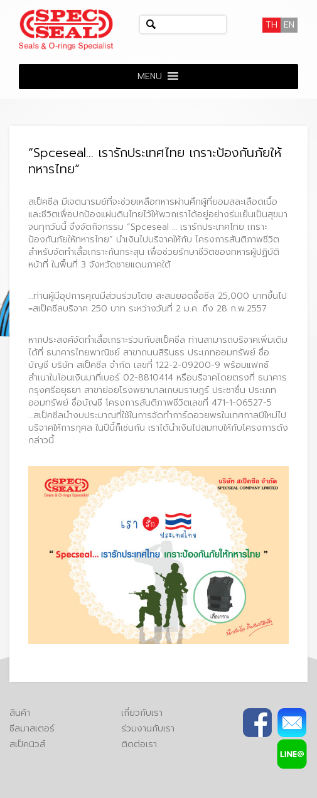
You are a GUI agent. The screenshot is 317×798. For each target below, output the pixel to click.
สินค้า (19, 713)
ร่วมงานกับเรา (148, 728)
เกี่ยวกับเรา (142, 713)
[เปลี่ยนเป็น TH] (271, 25)
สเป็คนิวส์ (27, 744)
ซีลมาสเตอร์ (32, 728)
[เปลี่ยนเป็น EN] (289, 25)
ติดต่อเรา (139, 744)
